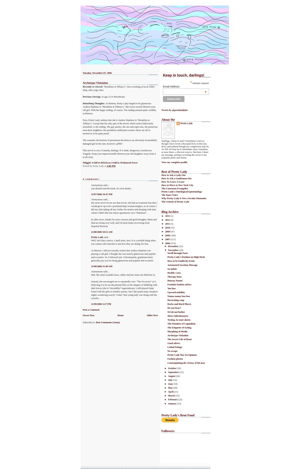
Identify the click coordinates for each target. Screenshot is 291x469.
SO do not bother (176, 312)
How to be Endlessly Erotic (181, 261)
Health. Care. (174, 273)
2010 (168, 227)
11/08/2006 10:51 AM (101, 232)
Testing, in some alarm (178, 320)
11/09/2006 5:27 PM (101, 304)
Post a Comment (91, 310)
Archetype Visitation (95, 82)
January (172, 403)
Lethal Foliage (174, 347)
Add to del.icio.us (102, 162)
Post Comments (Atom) (108, 322)
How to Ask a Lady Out (173, 175)
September (173, 372)
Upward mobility (176, 292)
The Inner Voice (169, 195)
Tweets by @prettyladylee (174, 110)
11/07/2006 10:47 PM (101, 194)
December (173, 246)
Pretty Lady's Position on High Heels (186, 257)
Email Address (185, 86)
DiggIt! (87, 162)
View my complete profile (174, 162)
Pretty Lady (97, 237)
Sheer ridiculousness (177, 316)
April (171, 391)
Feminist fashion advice (179, 284)
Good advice (173, 343)
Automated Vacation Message (182, 265)
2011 (167, 224)
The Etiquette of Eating (179, 327)
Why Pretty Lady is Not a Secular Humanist (183, 198)
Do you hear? (174, 308)
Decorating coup (175, 300)
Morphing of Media (177, 331)
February (173, 399)
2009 (168, 231)
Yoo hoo (171, 288)
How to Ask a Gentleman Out (176, 178)
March (171, 395)
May (170, 388)
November (173, 250)
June (171, 384)
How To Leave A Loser (172, 182)
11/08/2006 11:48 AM (101, 266)
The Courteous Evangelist (174, 188)
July (170, 380)
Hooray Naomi (174, 280)
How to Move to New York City (177, 185)
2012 (168, 220)
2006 (168, 243)
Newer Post (88, 315)
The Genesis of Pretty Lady (175, 201)
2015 (168, 216)
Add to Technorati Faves (125, 162)
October (172, 368)
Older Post (152, 315)
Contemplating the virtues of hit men (186, 363)
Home (120, 315)
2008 (168, 235)
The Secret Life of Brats (179, 339)
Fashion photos (175, 359)
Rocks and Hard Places (179, 304)
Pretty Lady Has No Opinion (182, 355)
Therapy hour (174, 276)
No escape (172, 351)
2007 (168, 239)
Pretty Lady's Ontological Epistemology (181, 191)
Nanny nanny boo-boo (178, 296)
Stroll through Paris (177, 253)
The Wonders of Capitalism (181, 323)
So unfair (172, 269)
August (172, 376)
